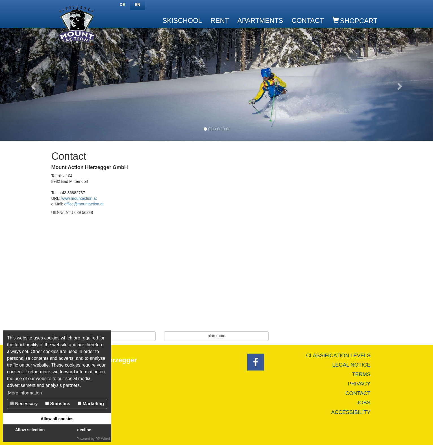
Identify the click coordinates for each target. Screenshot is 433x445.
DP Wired (102, 439)
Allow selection (30, 430)
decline (84, 430)
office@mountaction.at (83, 204)
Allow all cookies (57, 418)
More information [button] (25, 393)
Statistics (57, 403)
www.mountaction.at (79, 198)
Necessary (24, 403)
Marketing (91, 403)
